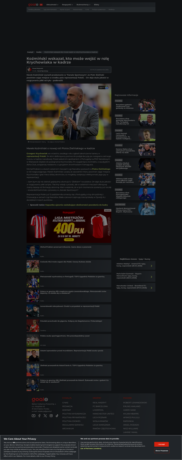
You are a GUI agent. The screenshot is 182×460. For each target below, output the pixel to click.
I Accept (161, 444)
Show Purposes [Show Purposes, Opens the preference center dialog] (162, 451)
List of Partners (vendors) (90, 448)
